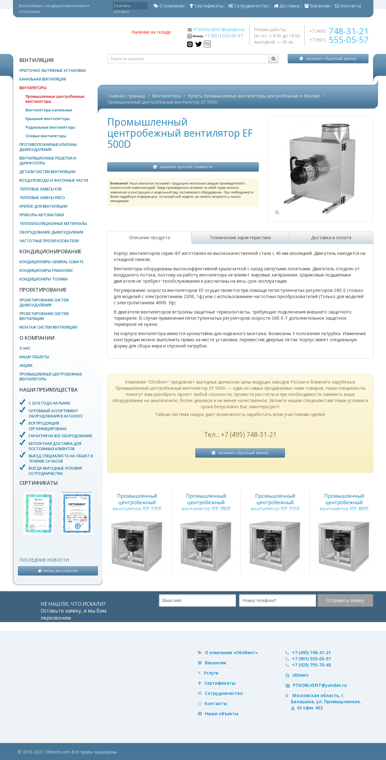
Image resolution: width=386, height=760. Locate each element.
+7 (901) (339, 40)
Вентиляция (36, 60)
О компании (169, 6)
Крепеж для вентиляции (43, 206)
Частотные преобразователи (49, 240)
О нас (24, 348)
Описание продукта (149, 237)
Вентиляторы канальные (49, 110)
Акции (25, 365)
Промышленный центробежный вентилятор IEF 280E (206, 502)
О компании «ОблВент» (231, 652)
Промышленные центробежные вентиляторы (55, 99)
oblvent (300, 675)
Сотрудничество (248, 6)
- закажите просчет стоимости (183, 166)
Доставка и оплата (331, 237)
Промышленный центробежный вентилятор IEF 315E (275, 502)
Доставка (286, 6)
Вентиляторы (33, 87)
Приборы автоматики (41, 215)
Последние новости (44, 560)
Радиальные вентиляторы (50, 127)
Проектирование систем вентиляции (44, 316)
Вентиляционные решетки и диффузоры (47, 161)
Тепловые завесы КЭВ (40, 189)
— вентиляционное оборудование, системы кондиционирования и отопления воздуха (70, 35)
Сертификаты (206, 6)
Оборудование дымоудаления (51, 232)
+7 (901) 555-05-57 (224, 36)
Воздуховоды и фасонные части (53, 180)
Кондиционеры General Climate (51, 261)
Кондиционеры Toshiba (43, 279)
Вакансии (317, 6)
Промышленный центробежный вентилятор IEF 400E (344, 502)
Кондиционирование (50, 251)
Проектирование (43, 289)
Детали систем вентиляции (47, 171)
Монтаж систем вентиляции (48, 327)
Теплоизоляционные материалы (53, 223)
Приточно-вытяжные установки (52, 70)
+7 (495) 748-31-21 (311, 652)
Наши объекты (34, 356)
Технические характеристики (240, 237)
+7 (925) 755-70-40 (311, 665)
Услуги (211, 673)
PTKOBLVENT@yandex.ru (219, 29)
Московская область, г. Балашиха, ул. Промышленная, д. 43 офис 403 (326, 701)
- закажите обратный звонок (328, 58)
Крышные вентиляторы (48, 118)
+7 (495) (339, 31)
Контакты (348, 6)
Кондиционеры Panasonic (46, 270)
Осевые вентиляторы (46, 136)
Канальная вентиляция (42, 79)
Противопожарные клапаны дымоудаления (48, 147)
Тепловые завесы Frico (42, 197)
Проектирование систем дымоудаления (44, 302)
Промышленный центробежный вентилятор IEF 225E (137, 502)
